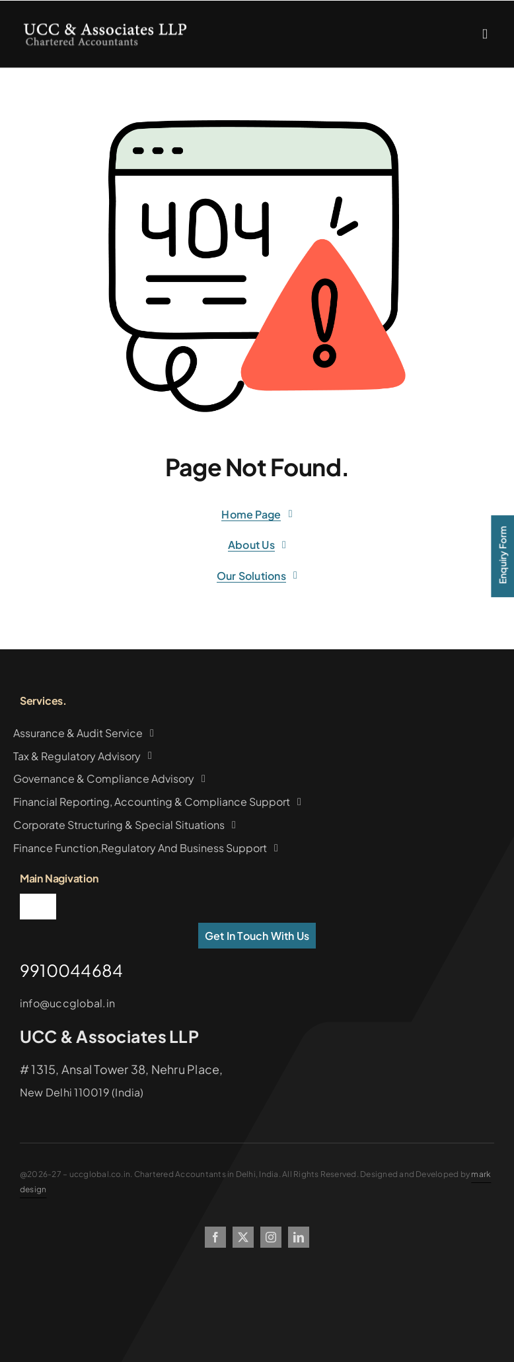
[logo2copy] (105, 28)
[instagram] (270, 1237)
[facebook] (215, 1237)
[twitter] (243, 1237)
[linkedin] (298, 1237)
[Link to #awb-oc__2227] (485, 37)
